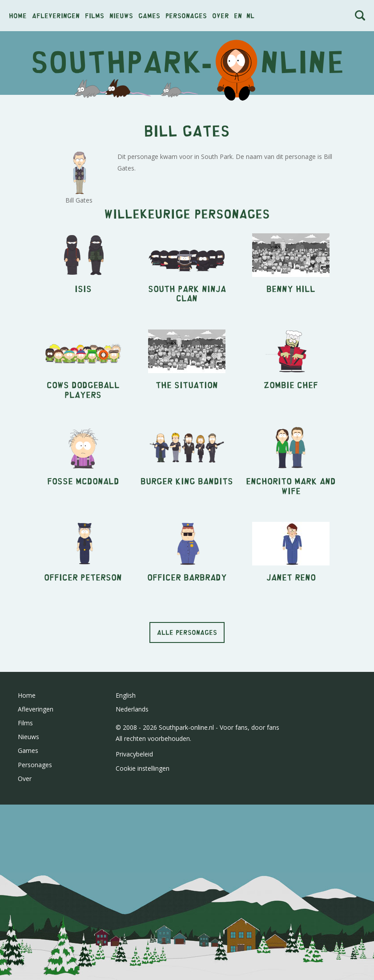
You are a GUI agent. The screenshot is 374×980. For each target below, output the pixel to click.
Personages (186, 15)
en (238, 15)
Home (18, 15)
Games (149, 15)
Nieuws (121, 15)
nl (250, 15)
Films (94, 15)
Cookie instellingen (142, 768)
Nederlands (132, 709)
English (126, 695)
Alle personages (187, 632)
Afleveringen (56, 15)
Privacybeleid (134, 754)
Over (220, 15)
